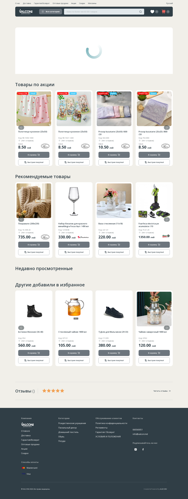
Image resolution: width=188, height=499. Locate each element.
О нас (17, 3)
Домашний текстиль (68, 432)
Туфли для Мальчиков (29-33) (153, 332)
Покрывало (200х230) (28, 131)
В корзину (34, 155)
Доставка (27, 3)
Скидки (82, 3)
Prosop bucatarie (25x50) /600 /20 (153, 133)
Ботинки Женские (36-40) (70, 332)
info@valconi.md (140, 434)
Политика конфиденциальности (111, 423)
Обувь (61, 436)
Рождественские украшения (72, 423)
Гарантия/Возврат (42, 3)
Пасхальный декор (67, 427)
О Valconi (25, 431)
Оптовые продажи (60, 3)
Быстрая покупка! (33, 162)
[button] (167, 127)
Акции (73, 3)
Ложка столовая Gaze (29, 332)
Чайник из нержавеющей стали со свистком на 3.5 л (31, 225)
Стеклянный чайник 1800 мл (112, 332)
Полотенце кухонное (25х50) (72, 131)
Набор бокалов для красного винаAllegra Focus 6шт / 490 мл (113, 225)
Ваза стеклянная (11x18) (151, 223)
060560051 (138, 429)
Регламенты (101, 427)
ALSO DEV (163, 489)
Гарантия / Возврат (105, 432)
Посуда (61, 441)
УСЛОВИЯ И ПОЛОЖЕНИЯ (108, 436)
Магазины (92, 3)
